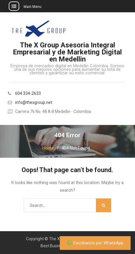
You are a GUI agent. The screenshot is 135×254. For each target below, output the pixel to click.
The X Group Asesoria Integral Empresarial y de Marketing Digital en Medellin (67, 52)
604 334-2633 (28, 93)
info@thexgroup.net (33, 102)
